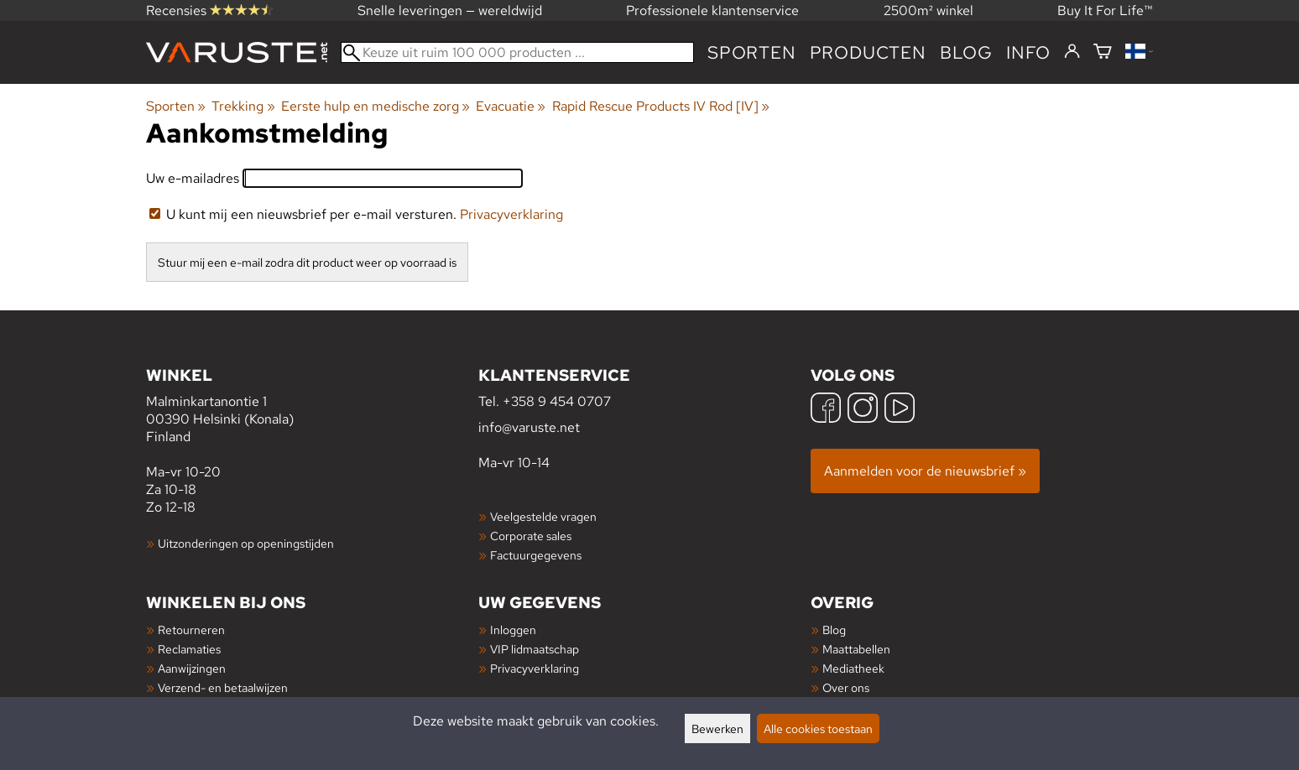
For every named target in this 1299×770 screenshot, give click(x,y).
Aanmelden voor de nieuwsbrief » (925, 471)
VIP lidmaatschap (534, 649)
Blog (834, 629)
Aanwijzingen (192, 668)
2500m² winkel (928, 10)
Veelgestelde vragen (543, 516)
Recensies (209, 10)
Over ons (845, 687)
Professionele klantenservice (712, 10)
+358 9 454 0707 (557, 401)
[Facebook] (826, 410)
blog (966, 52)
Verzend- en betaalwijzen (223, 687)
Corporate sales (530, 536)
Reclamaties (189, 649)
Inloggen (513, 629)
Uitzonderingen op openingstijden (246, 543)
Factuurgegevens (536, 555)
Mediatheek (853, 668)
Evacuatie (510, 106)
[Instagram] (863, 410)
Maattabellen (856, 649)
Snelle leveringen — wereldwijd (449, 10)
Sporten (751, 52)
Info (1028, 52)
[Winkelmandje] (1102, 52)
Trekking (242, 106)
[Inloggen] (1072, 52)
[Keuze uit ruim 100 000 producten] (517, 52)
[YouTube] (899, 410)
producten (868, 52)
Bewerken (717, 728)
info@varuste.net (529, 427)
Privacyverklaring (511, 214)
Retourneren (191, 629)
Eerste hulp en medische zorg (375, 106)
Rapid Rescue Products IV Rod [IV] (660, 106)
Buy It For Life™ (1105, 10)
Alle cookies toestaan (818, 728)
